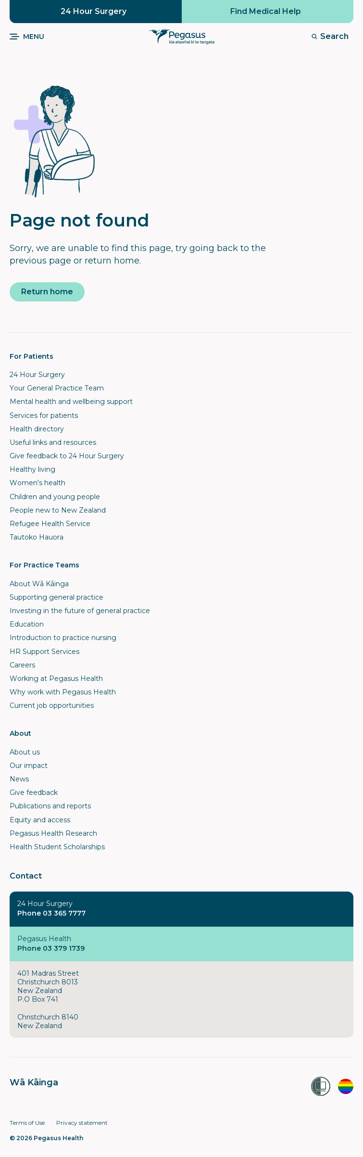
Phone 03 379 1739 (51, 948)
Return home (47, 291)
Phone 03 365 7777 (51, 913)
